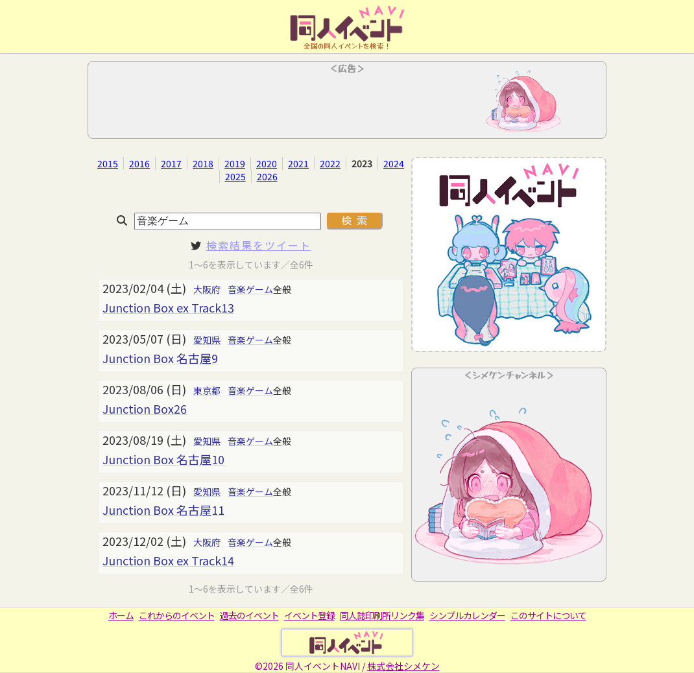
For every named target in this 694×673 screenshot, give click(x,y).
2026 (267, 176)
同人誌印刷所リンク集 (382, 615)
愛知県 (207, 339)
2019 (234, 163)
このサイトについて (548, 615)
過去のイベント (249, 615)
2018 (203, 163)
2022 (330, 163)
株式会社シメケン (403, 665)
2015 (107, 163)
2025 (235, 176)
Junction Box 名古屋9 (160, 357)
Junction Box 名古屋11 (163, 509)
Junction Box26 (144, 408)
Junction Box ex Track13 (168, 307)
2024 (393, 163)
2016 (139, 163)
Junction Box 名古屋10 (163, 459)
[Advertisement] (347, 104)
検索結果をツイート (258, 245)
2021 (298, 163)
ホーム (121, 615)
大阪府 (207, 289)
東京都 (207, 390)
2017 (171, 163)
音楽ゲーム (250, 289)
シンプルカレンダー (467, 615)
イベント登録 (309, 615)
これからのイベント (177, 615)
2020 (266, 163)
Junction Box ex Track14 (168, 560)
